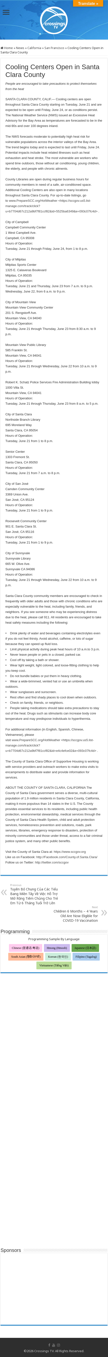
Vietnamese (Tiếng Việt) (54, 965)
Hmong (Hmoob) (57, 948)
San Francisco (54, 48)
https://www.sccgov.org (70, 852)
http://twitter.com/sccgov (52, 862)
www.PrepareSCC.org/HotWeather (33, 200)
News (20, 48)
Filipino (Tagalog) (86, 956)
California (34, 48)
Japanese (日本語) (85, 948)
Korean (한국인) (58, 956)
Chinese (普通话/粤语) (25, 948)
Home (6, 48)
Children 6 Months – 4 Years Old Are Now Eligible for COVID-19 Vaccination (73, 914)
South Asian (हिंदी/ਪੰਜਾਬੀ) (26, 956)
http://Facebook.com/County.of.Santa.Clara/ (66, 857)
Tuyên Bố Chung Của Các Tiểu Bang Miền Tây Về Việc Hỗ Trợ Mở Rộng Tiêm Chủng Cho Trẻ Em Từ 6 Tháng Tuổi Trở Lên (35, 894)
